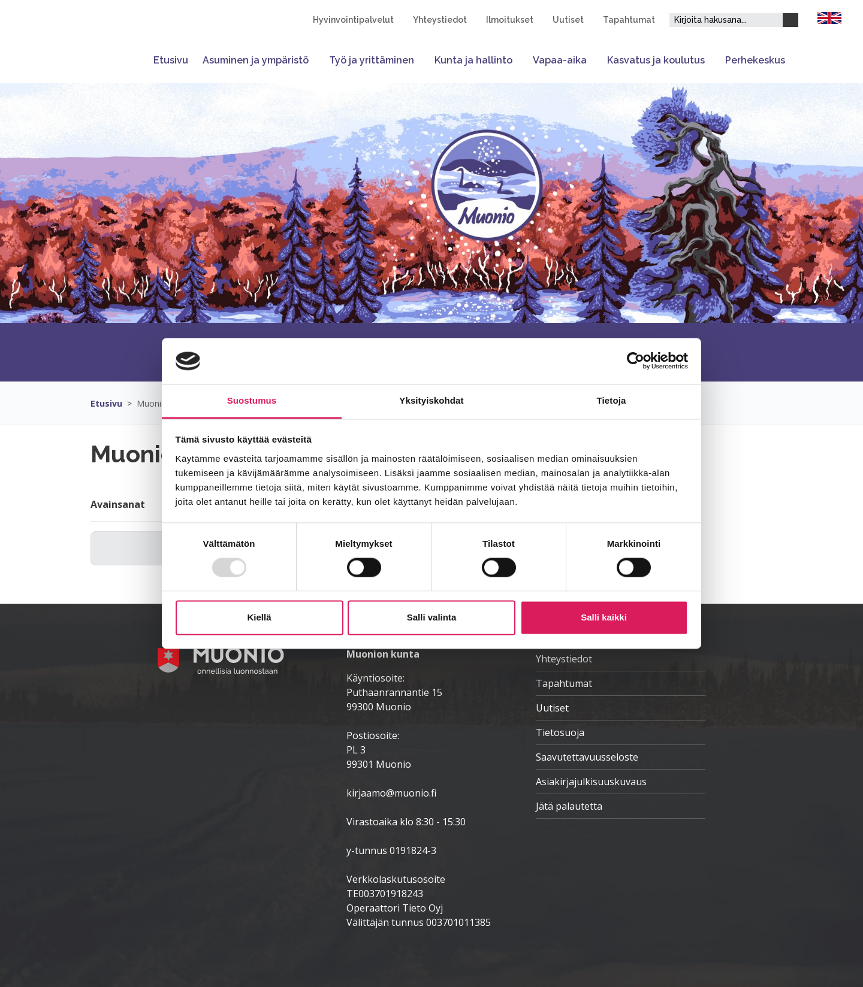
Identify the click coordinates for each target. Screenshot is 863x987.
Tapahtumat (629, 20)
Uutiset (568, 20)
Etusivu (170, 60)
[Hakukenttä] (726, 20)
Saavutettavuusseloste (587, 757)
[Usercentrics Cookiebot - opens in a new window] (635, 361)
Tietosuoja (560, 732)
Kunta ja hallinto (473, 60)
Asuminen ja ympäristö (256, 60)
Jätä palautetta (569, 806)
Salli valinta (432, 617)
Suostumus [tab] (252, 400)
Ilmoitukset (509, 20)
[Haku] (790, 20)
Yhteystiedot (440, 20)
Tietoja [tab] (611, 400)
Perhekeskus (755, 60)
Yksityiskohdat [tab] (431, 400)
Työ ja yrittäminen (371, 60)
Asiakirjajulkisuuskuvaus (591, 781)
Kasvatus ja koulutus (656, 60)
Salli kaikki (604, 617)
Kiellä (259, 617)
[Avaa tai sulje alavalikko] (315, 60)
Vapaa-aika (560, 60)
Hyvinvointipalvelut (353, 20)
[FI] (829, 17)
